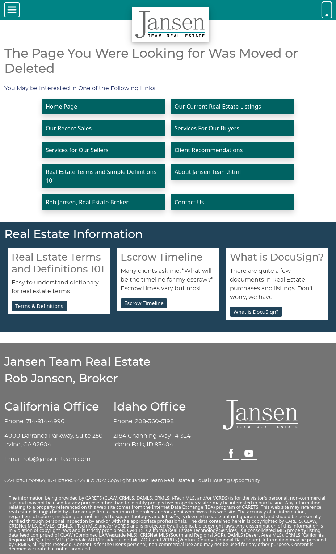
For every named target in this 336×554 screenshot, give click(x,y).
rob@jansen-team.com (57, 459)
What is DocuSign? (256, 311)
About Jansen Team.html (208, 172)
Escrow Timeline (144, 303)
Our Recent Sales (69, 128)
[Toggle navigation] (12, 9)
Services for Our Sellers (77, 150)
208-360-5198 (154, 421)
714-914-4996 (45, 421)
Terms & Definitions (39, 306)
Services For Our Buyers (207, 128)
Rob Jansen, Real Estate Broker (87, 202)
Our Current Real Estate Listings (218, 107)
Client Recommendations (209, 150)
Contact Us (189, 202)
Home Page (61, 107)
